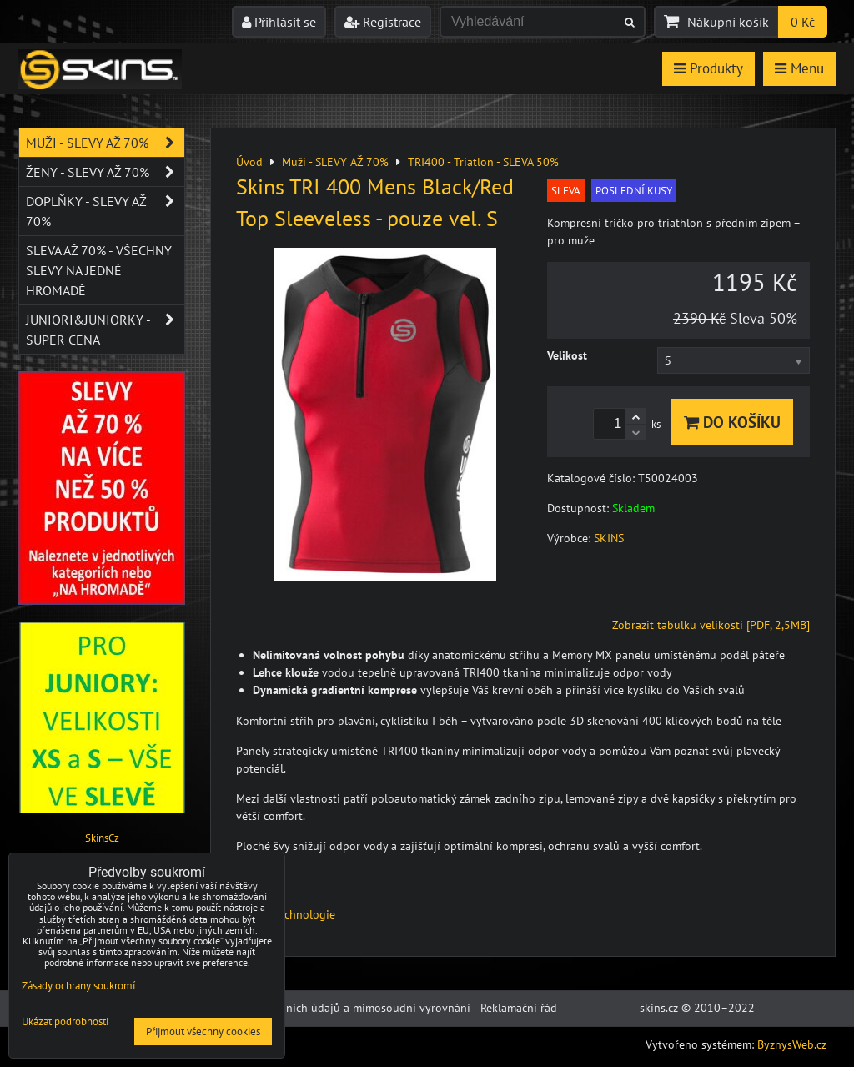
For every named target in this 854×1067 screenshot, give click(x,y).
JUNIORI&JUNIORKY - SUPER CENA (105, 329)
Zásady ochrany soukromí (78, 986)
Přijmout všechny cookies (203, 1031)
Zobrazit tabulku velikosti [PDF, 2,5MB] (711, 624)
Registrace (382, 21)
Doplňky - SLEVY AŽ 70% (105, 211)
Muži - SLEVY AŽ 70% (105, 142)
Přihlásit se (279, 21)
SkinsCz (102, 838)
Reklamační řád (518, 1007)
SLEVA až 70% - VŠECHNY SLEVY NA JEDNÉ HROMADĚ (99, 270)
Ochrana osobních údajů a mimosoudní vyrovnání (342, 1007)
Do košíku (732, 421)
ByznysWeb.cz (791, 1044)
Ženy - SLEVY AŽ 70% (105, 172)
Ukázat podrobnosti (65, 1022)
